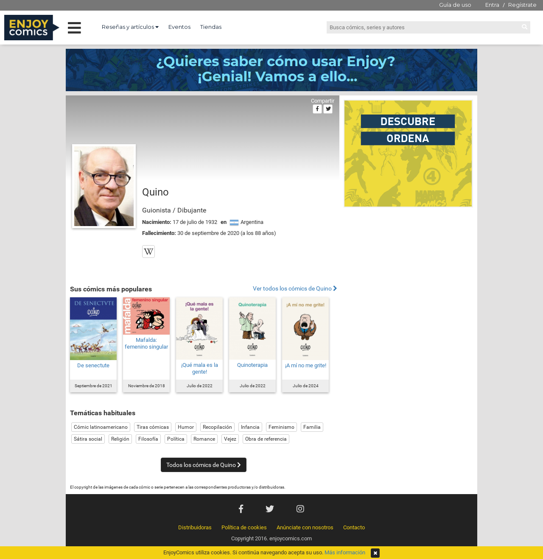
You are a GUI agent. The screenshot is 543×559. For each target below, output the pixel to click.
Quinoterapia (252, 365)
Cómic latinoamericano (101, 427)
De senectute (93, 365)
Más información (345, 552)
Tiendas (210, 26)
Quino (155, 192)
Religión (120, 439)
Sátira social (88, 439)
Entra (492, 4)
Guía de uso (455, 4)
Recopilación (217, 427)
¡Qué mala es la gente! (199, 368)
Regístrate (522, 4)
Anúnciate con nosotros (305, 527)
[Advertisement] (408, 269)
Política (176, 439)
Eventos (179, 26)
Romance (204, 439)
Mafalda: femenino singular (146, 343)
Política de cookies (244, 527)
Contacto (354, 527)
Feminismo (281, 427)
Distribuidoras (195, 527)
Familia (312, 427)
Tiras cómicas (153, 427)
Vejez (230, 439)
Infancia (250, 427)
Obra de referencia (266, 439)
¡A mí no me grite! (305, 365)
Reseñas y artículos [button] (130, 26)
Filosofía (148, 439)
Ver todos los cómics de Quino (295, 288)
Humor (186, 427)
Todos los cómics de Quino (203, 464)
